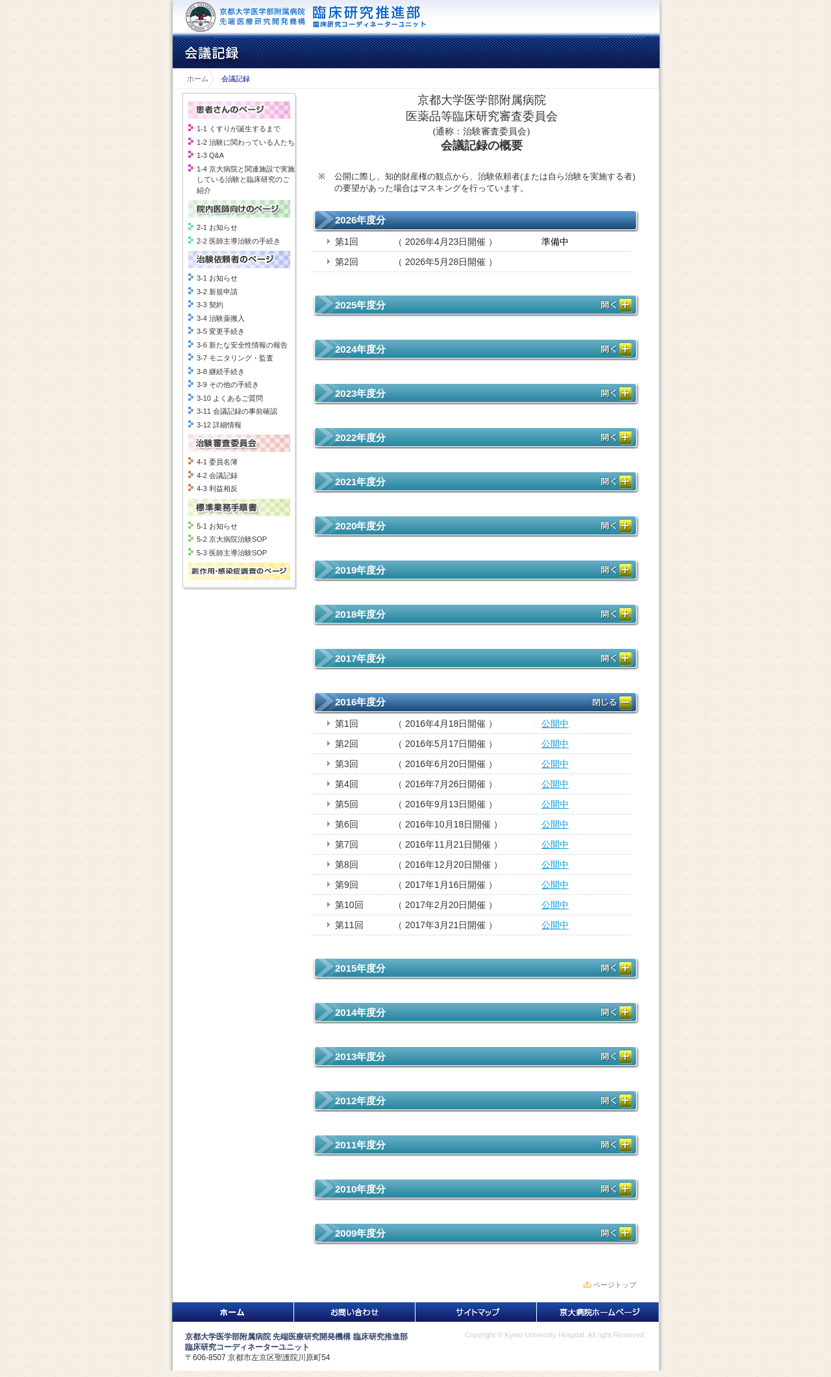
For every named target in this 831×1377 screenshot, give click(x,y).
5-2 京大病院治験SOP (232, 539)
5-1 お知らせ (217, 526)
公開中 (555, 723)
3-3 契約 (210, 305)
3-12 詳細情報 (219, 425)
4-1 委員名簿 (217, 462)
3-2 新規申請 (217, 292)
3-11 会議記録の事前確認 (237, 411)
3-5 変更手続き (221, 331)
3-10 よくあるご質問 (230, 398)
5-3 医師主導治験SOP (232, 553)
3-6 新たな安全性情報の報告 (242, 345)
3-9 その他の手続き (228, 384)
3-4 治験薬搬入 (221, 318)
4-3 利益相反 (217, 488)
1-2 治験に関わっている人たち (246, 142)
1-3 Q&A (210, 155)
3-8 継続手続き (221, 371)
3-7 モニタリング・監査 (235, 358)
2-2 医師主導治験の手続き (238, 241)
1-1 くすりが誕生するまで (238, 129)
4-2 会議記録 (217, 475)
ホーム (194, 78)
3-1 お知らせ (217, 278)
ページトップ (614, 1285)
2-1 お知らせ (217, 227)
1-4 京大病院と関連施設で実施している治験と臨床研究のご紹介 (246, 179)
